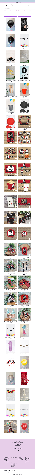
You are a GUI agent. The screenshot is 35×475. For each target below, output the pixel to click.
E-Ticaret (16, 474)
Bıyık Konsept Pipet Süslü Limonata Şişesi (10, 273)
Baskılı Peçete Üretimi (20, 457)
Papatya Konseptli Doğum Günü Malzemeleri (13, 465)
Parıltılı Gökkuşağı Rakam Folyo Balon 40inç (24, 337)
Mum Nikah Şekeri (6, 460)
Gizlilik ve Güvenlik (26, 460)
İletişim (25, 457)
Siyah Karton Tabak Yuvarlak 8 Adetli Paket (24, 112)
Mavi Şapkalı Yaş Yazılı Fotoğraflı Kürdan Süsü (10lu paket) (10, 321)
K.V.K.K (25, 462)
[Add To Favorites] (16, 30)
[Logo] (9, 5)
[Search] (17, 8)
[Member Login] (27, 5)
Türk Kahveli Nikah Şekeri (6, 461)
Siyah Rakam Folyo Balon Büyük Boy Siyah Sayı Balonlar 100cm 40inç (24, 80)
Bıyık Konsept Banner (10, 160)
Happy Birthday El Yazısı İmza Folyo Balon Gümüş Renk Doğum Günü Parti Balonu (24, 64)
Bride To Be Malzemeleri (6, 462)
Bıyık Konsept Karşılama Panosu (10, 144)
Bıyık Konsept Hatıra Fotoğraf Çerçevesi (24, 128)
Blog (25, 459)
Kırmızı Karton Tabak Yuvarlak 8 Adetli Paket (10, 128)
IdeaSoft (14, 474)
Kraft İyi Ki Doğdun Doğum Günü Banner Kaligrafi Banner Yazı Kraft (24, 353)
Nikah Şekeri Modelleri (6, 457)
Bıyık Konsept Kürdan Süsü (24, 160)
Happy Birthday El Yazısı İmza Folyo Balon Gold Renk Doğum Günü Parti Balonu (10, 80)
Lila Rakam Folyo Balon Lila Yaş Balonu (10, 353)
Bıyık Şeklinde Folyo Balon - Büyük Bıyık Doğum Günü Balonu (11, 64)
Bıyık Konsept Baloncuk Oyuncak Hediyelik (10, 289)
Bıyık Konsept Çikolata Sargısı (24, 289)
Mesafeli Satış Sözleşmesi (27, 458)
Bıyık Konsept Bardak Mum (11, 257)
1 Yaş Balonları (12, 466)
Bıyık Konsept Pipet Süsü (24, 273)
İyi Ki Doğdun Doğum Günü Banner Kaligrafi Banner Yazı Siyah (11, 337)
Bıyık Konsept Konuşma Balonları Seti (24, 144)
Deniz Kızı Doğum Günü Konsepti (13, 459)
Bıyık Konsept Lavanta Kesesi (11, 305)
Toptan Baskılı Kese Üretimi (20, 458)
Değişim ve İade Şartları (27, 461)
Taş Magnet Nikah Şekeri (6, 458)
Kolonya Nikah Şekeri (6, 459)
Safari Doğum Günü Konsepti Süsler (14, 457)
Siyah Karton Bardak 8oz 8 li (11, 112)
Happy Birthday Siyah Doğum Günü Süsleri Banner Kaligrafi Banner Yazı (24, 48)
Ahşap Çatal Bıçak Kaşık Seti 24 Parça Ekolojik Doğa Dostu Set (10, 96)
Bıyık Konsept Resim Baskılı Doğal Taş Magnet (24, 257)
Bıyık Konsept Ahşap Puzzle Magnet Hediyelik (24, 305)
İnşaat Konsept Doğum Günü (14, 463)
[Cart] (30, 5)
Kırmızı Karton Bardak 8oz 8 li (24, 96)
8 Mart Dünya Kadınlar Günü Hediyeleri (20, 459)
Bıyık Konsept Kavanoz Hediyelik (24, 321)
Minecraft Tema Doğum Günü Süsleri (14, 462)
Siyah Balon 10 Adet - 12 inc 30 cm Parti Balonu (11, 48)
